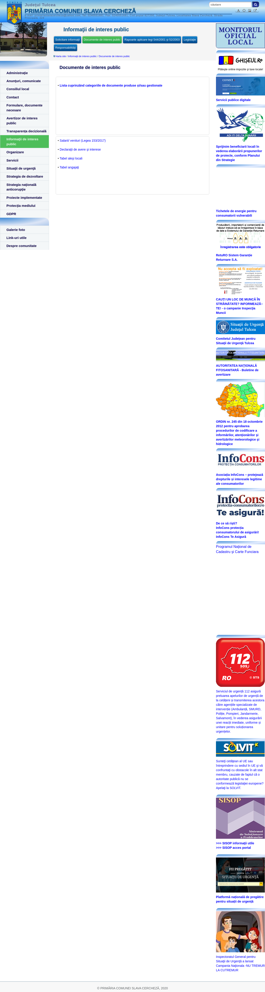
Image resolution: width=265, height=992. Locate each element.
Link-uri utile (16, 238)
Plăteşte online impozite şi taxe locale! (240, 69)
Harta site (60, 56)
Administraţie (17, 73)
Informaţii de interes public (22, 141)
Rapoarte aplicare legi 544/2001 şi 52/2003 (152, 39)
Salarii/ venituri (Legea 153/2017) (83, 140)
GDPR (11, 214)
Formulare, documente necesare (24, 107)
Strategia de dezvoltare (24, 176)
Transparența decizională (26, 131)
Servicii (12, 160)
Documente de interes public (102, 39)
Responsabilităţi (65, 47)
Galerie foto (15, 230)
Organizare (15, 152)
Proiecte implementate (24, 197)
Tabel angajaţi (69, 167)
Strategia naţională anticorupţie (21, 187)
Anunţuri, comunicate (23, 81)
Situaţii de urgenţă (21, 168)
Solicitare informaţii (67, 39)
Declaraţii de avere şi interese (80, 149)
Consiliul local (17, 89)
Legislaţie (190, 39)
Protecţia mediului (20, 205)
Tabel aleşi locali (71, 158)
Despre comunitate (21, 246)
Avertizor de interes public (22, 120)
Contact (12, 97)
